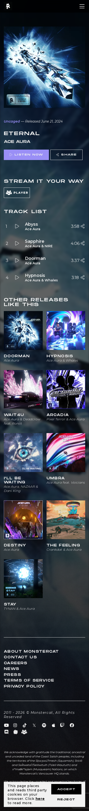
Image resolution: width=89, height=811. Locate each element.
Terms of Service (29, 680)
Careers (16, 663)
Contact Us (20, 657)
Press (12, 675)
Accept (66, 789)
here (40, 799)
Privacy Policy (24, 686)
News (11, 669)
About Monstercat (31, 652)
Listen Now (26, 154)
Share (66, 154)
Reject (66, 799)
